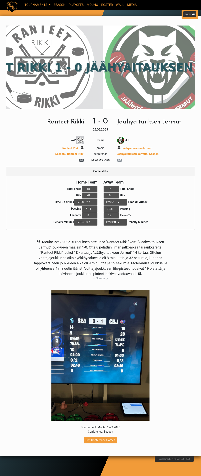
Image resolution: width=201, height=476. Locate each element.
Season (60, 5)
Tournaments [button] (36, 5)
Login (190, 14)
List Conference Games (100, 440)
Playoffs (76, 5)
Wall (120, 5)
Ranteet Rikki (73, 148)
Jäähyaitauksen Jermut (135, 148)
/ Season (138, 154)
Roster (107, 5)
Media (132, 5)
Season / (69, 154)
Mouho (92, 5)
